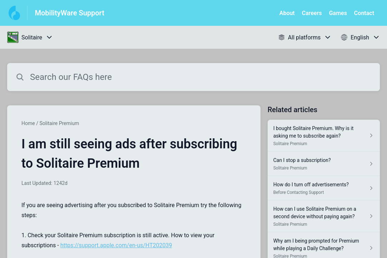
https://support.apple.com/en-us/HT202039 (116, 245)
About (287, 13)
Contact (364, 13)
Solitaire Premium (59, 123)
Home (28, 123)
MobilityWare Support (69, 13)
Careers (312, 13)
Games (338, 13)
